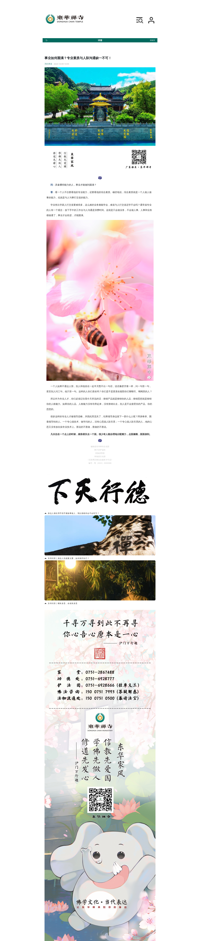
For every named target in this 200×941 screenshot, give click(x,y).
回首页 (152, 40)
